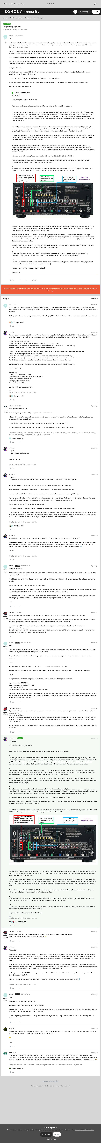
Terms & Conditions (37, 1086)
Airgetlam (12, 1028)
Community (5, 18)
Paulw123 (12, 612)
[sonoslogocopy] (50, 4)
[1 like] (16, 438)
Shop (5, 4)
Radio (23, 4)
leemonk (11, 36)
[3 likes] (17, 922)
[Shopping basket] (95, 4)
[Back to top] (97, 1083)
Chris (10, 406)
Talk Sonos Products (16, 18)
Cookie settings (49, 1086)
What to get (28, 18)
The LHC (11, 304)
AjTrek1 (11, 332)
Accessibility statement (63, 1086)
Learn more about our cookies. (84, 1130)
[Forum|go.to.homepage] (22, 12)
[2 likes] (16, 322)
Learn (10, 4)
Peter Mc (11, 1052)
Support (16, 4)
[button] (2, 12)
